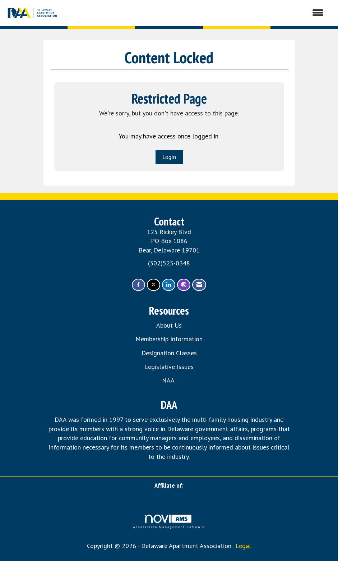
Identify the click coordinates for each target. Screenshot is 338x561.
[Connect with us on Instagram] (183, 285)
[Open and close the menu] (195, 13)
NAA (169, 380)
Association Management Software (169, 522)
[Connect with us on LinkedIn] (168, 285)
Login (169, 156)
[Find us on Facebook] (138, 285)
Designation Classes (169, 353)
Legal (243, 546)
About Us (169, 325)
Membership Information (169, 339)
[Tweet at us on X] (153, 285)
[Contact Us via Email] (199, 285)
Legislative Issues (169, 366)
